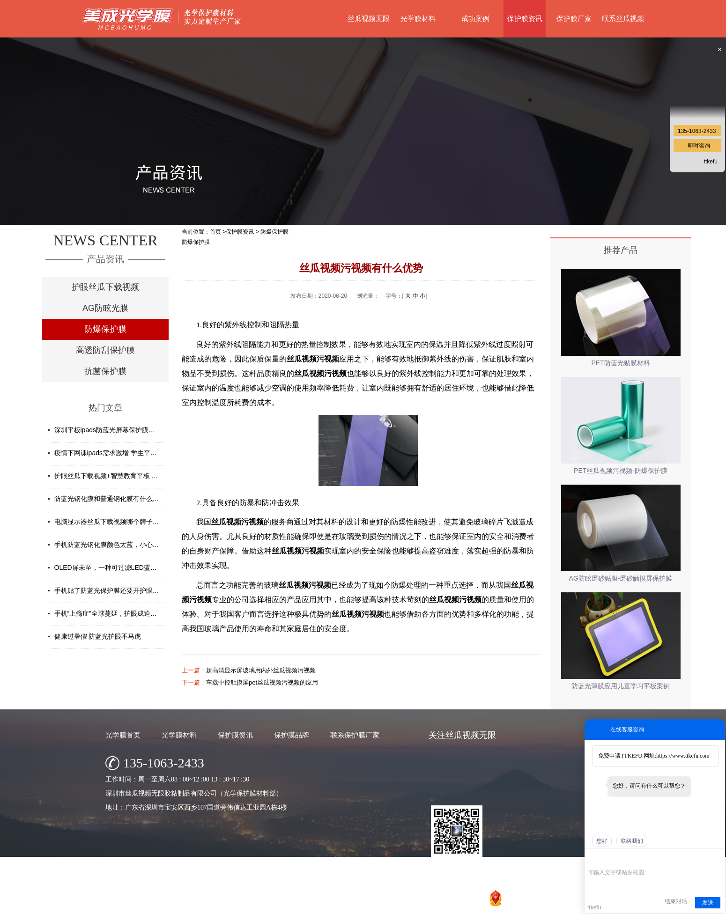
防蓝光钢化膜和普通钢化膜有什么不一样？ (116, 498)
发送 (707, 902)
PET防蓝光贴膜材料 (620, 363)
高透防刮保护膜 (105, 350)
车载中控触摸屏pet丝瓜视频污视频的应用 (262, 682)
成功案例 (475, 18)
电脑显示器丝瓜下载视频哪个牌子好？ (110, 521)
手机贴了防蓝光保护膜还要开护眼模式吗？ (116, 590)
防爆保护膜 (105, 329)
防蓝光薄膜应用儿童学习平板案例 (620, 686)
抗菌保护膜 (105, 371)
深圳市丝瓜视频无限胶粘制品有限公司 (325, 904)
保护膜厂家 (574, 18)
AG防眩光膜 (105, 308)
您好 (601, 841)
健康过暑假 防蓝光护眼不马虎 (97, 636)
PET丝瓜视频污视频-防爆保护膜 (620, 470)
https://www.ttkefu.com (682, 755)
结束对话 (676, 901)
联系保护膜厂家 (354, 735)
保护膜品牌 (291, 735)
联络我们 (632, 841)
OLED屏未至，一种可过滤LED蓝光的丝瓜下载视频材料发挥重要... (151, 567)
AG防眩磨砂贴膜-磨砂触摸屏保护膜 (621, 578)
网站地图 (474, 904)
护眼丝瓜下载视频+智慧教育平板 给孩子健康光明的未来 (135, 475)
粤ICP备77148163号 (432, 904)
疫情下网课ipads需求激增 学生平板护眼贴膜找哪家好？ (135, 453)
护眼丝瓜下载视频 (105, 287)
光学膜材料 (418, 18)
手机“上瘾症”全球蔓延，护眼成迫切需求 (112, 613)
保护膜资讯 (524, 18)
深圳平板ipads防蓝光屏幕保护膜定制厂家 (114, 430)
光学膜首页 (123, 735)
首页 (215, 231)
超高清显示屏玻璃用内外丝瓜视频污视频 (261, 670)
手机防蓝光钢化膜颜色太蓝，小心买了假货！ (119, 544)
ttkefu (711, 161)
